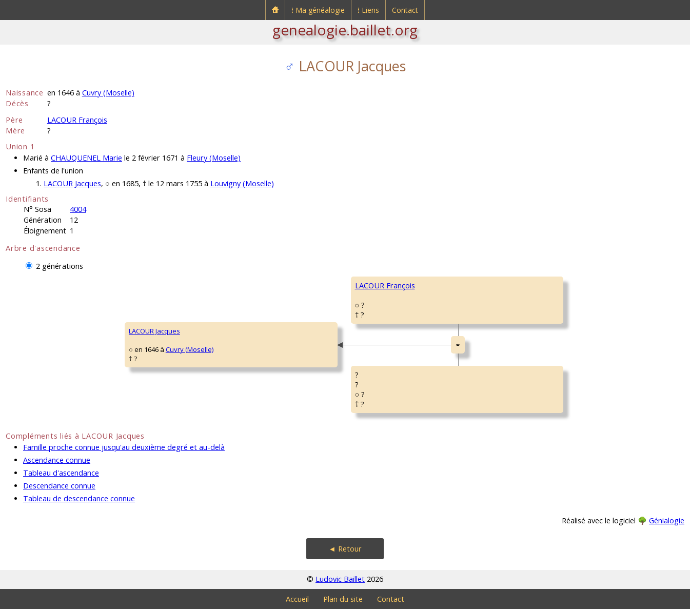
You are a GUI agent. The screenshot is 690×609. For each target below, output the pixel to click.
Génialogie (666, 520)
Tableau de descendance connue (79, 498)
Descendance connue (59, 485)
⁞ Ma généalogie (318, 10)
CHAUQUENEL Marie (86, 158)
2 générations (59, 266)
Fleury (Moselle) (214, 158)
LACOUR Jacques (72, 183)
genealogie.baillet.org (345, 30)
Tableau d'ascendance (61, 473)
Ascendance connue (56, 460)
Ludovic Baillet (340, 579)
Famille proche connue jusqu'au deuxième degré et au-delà (124, 447)
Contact (405, 10)
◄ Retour (344, 549)
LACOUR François (77, 120)
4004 (78, 209)
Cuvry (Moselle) (108, 92)
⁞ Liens (368, 10)
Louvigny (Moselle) (242, 183)
